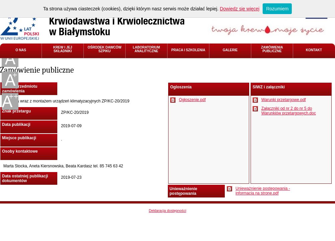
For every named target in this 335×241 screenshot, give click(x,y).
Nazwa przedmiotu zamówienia (19, 88)
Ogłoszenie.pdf (192, 99)
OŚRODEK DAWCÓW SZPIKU (104, 49)
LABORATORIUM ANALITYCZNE (146, 49)
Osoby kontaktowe (20, 151)
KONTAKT (314, 50)
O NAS (20, 50)
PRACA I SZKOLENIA (188, 50)
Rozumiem (277, 8)
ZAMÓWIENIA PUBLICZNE (272, 49)
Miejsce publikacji (19, 138)
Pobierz (173, 100)
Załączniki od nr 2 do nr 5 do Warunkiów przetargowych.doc (288, 110)
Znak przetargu (16, 111)
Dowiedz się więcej (239, 8)
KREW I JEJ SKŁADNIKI (62, 49)
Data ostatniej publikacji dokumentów (25, 178)
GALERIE (230, 50)
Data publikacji (16, 124)
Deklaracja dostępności (167, 211)
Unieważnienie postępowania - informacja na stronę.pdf (263, 190)
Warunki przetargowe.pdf (283, 99)
